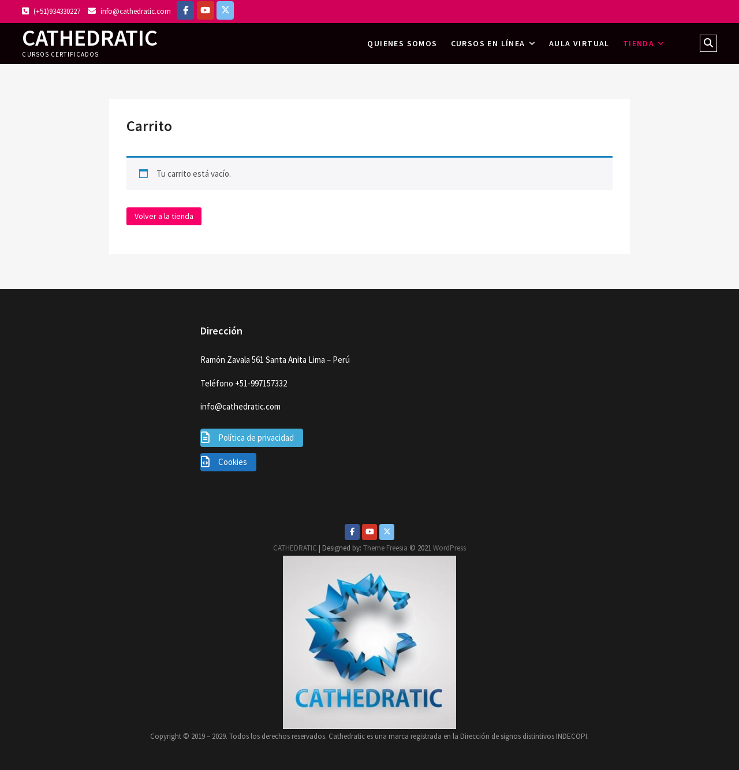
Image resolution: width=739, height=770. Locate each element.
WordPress (449, 548)
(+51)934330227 (51, 11)
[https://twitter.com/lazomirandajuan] (225, 10)
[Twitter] (386, 532)
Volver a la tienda (164, 216)
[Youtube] (369, 532)
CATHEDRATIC (90, 37)
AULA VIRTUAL (579, 43)
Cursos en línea (488, 43)
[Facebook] (185, 10)
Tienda (638, 43)
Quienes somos (402, 43)
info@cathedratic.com (129, 11)
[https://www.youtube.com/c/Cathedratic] (205, 10)
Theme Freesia (385, 548)
